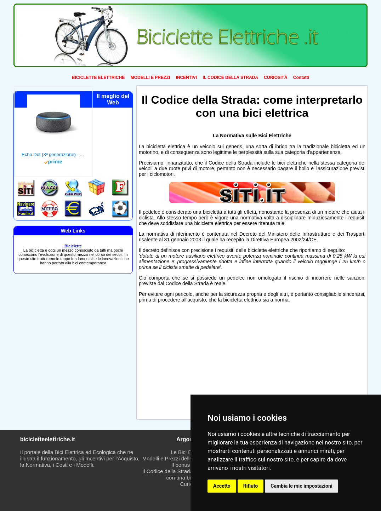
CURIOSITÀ (275, 77)
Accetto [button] (222, 486)
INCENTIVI (186, 77)
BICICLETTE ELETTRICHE (98, 77)
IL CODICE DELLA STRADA (230, 77)
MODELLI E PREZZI (150, 77)
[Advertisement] (193, 362)
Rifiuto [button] (250, 486)
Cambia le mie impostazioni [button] (301, 486)
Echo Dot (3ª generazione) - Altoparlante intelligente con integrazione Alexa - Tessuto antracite (53, 154)
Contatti (301, 77)
